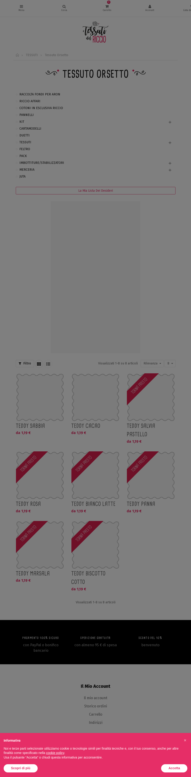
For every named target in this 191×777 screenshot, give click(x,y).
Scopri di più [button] (20, 768)
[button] (185, 740)
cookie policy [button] (55, 753)
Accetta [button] (174, 768)
